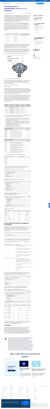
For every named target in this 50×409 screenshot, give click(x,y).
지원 (26, 392)
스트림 (3, 391)
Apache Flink (16, 321)
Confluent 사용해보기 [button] (40, 3)
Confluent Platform (4, 388)
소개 (34, 385)
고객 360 (11, 396)
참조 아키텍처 (11, 388)
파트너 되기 (34, 396)
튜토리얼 (27, 391)
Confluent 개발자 (28, 388)
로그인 (42, 0)
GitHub (21, 126)
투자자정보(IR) (35, 391)
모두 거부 (25, 403)
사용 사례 (11, 385)
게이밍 (20, 396)
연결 (2, 392)
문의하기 (34, 388)
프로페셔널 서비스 (28, 395)
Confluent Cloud (4, 387)
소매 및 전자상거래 (21, 388)
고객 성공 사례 (11, 387)
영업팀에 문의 (45, 0)
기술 (19, 395)
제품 (2, 385)
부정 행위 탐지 (11, 395)
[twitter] (33, 50)
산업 (19, 385)
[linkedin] (37, 50)
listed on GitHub (21, 241)
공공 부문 (20, 392)
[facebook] (35, 50)
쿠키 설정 (25, 405)
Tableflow (3, 396)
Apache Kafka (11, 13)
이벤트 (27, 396)
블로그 (34, 392)
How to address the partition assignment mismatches (38, 18)
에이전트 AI (11, 392)
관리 (2, 395)
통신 (19, 391)
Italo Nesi (35, 56)
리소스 (27, 385)
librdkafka (22, 80)
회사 (33, 387)
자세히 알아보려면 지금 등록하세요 (30, 0)
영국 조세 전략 (35, 399)
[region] (15, 403)
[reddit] (39, 50)
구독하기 (11, 370)
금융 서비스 (20, 387)
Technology (6, 13)
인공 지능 (11, 391)
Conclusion (35, 19)
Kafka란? (27, 387)
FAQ (33, 395)
